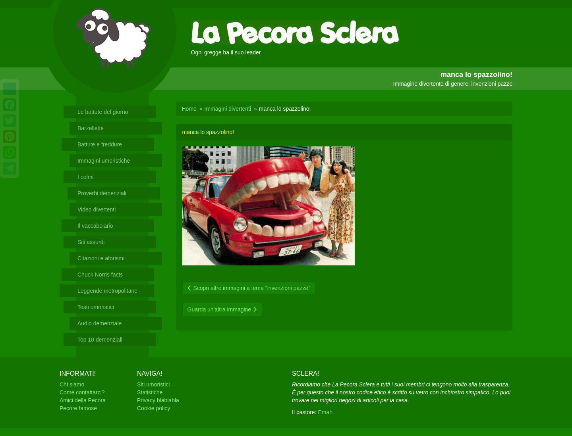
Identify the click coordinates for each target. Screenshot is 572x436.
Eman (325, 412)
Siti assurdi (90, 242)
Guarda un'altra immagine (222, 309)
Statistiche (150, 392)
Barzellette (90, 128)
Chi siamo (72, 384)
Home (189, 109)
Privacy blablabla (158, 400)
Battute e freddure (99, 144)
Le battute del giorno (102, 112)
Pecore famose (78, 408)
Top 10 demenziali (99, 339)
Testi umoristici (95, 307)
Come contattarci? (82, 392)
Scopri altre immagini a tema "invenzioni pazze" (249, 288)
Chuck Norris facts (100, 274)
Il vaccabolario (95, 226)
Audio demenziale (99, 323)
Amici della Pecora (83, 400)
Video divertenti (96, 209)
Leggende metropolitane (107, 291)
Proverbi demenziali (101, 193)
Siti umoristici (153, 384)
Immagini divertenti (228, 109)
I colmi (85, 177)
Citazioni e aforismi (100, 258)
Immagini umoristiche (103, 160)
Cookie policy (153, 408)
